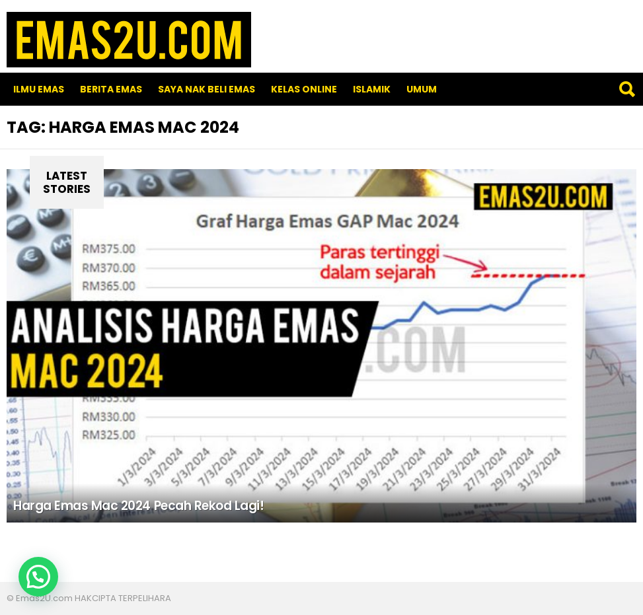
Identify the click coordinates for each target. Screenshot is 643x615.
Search (626, 89)
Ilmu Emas (38, 89)
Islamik (372, 89)
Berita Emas (111, 89)
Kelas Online (304, 89)
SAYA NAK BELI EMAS (206, 89)
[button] (38, 577)
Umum (421, 89)
